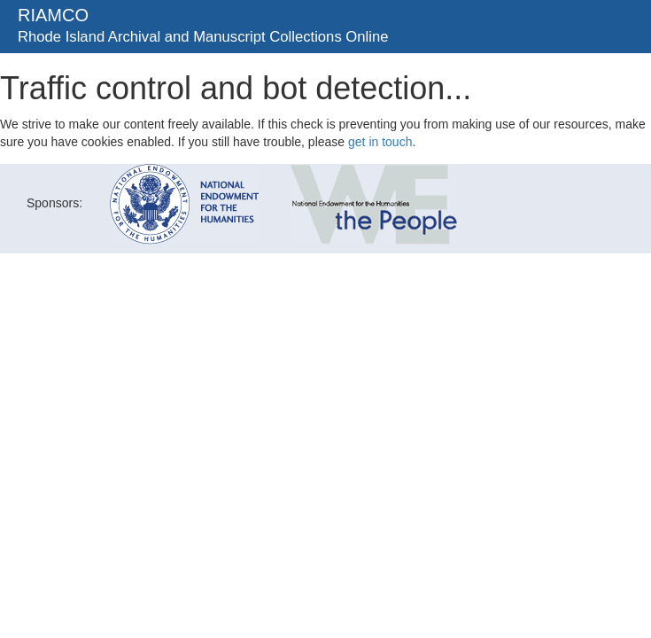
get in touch (380, 142)
